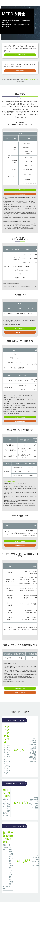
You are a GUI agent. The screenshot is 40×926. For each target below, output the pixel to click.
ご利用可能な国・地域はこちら (11, 481)
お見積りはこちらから (20, 194)
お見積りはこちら (20, 70)
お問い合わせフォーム (30, 79)
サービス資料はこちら (20, 55)
